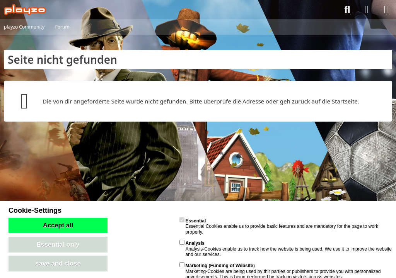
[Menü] (386, 9)
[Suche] (347, 9)
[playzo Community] (25, 9)
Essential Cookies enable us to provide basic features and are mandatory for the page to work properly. (278, 226)
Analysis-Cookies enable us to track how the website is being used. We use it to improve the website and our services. (285, 249)
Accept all (58, 225)
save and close (57, 263)
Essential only (58, 244)
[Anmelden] (366, 9)
